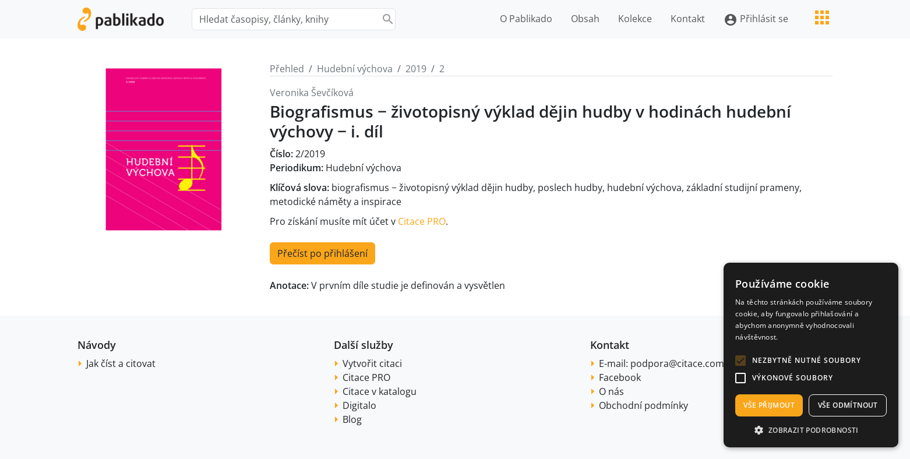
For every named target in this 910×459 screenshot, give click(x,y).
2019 (415, 68)
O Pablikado (526, 18)
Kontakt (688, 18)
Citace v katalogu (380, 391)
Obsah (585, 18)
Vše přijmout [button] (769, 405)
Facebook (620, 377)
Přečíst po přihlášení (322, 253)
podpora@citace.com (677, 363)
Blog (352, 419)
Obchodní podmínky (643, 405)
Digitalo (359, 405)
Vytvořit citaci (372, 363)
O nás (611, 391)
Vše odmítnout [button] (848, 405)
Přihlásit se (756, 19)
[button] (740, 360)
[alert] (811, 355)
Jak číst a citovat (121, 363)
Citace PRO (422, 221)
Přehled (287, 68)
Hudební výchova (355, 68)
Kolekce (635, 18)
